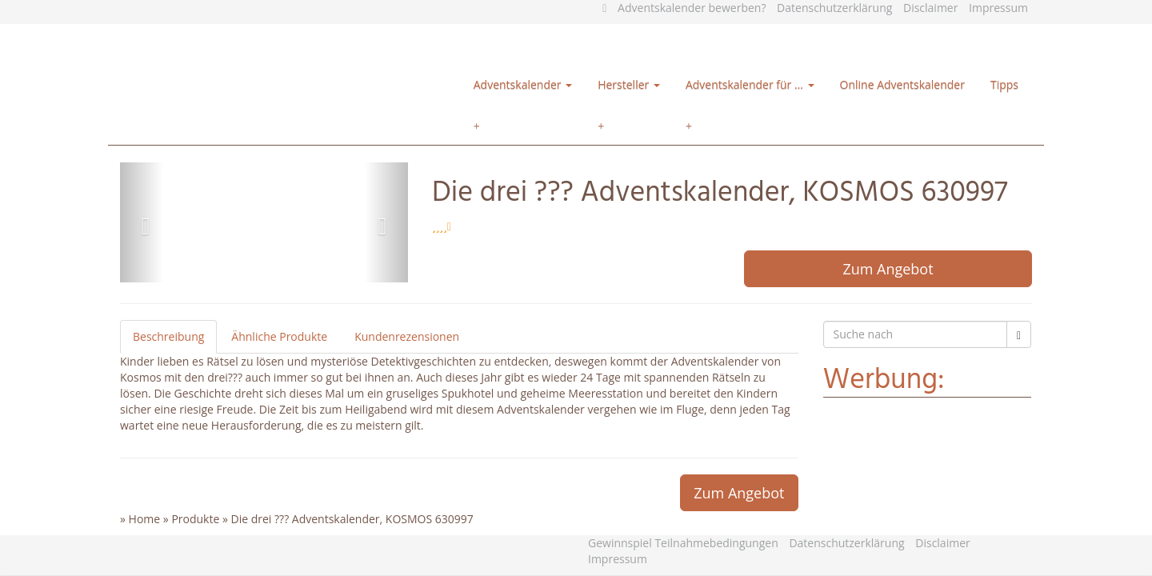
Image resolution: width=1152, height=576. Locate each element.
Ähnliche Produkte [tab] (279, 336)
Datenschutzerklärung (834, 7)
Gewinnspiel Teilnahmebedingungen (683, 542)
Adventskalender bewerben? (692, 7)
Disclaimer (930, 7)
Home (145, 518)
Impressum (998, 7)
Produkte (195, 518)
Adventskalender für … (750, 84)
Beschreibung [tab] (168, 336)
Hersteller (629, 84)
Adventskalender (523, 84)
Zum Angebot (887, 268)
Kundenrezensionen (406, 336)
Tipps (1004, 84)
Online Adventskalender (902, 84)
